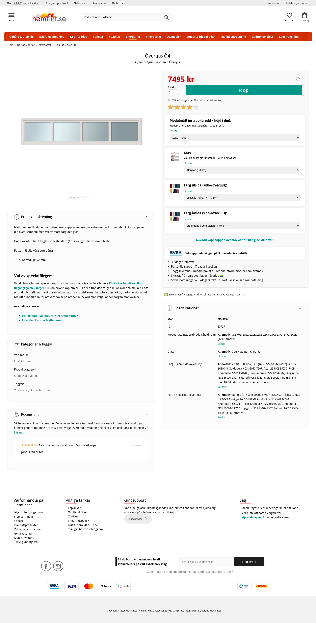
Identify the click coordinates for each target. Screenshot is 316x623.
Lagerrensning (288, 36)
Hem (10, 44)
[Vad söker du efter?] (127, 17)
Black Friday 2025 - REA (82, 525)
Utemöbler (174, 36)
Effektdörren (22, 361)
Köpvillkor (74, 508)
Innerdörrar (153, 36)
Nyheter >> (80, 3)
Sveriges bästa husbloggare (85, 529)
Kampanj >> (99, 3)
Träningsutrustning (233, 36)
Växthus (114, 36)
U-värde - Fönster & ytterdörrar (42, 320)
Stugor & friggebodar (200, 36)
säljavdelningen (250, 517)
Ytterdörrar (133, 36)
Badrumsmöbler (262, 36)
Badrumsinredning (51, 36)
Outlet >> (117, 3)
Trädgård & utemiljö (20, 36)
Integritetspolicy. (222, 572)
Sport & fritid (78, 36)
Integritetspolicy (78, 520)
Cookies (73, 516)
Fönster (98, 36)
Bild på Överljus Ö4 (79, 197)
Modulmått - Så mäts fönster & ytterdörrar (50, 316)
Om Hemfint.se (77, 512)
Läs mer (19, 432)
